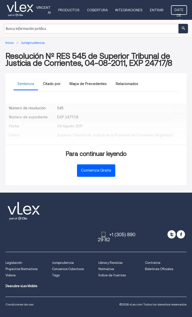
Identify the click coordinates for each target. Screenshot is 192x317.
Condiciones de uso (20, 304)
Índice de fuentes (112, 275)
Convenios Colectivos (68, 269)
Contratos (152, 263)
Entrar (157, 10)
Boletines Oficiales (159, 269)
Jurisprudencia (63, 263)
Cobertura (97, 10)
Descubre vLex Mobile (21, 286)
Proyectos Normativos (22, 269)
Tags (56, 275)
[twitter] (172, 234)
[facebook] (181, 234)
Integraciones (128, 10)
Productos (69, 10)
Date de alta (179, 11)
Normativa (106, 269)
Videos (11, 275)
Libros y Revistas (110, 263)
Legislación (14, 263)
